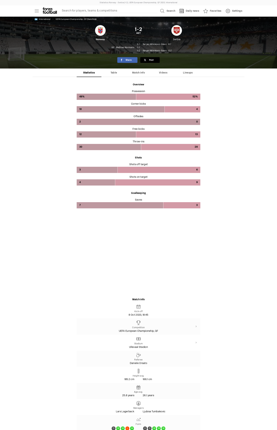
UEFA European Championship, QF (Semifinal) (76, 19)
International (42, 19)
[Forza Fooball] (50, 11)
